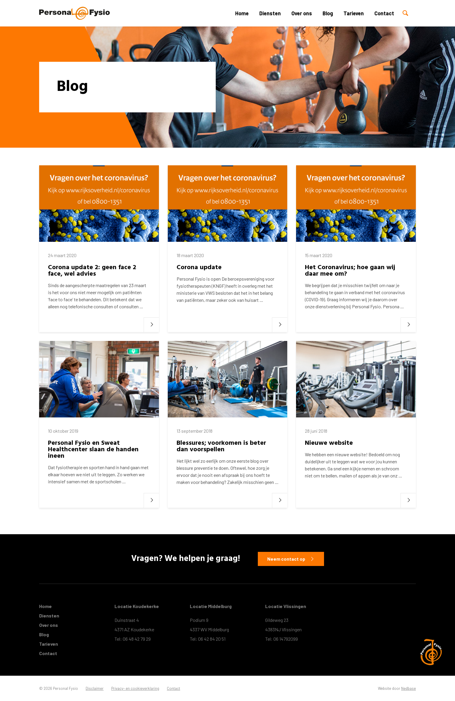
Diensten (270, 13)
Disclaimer (95, 688)
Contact (384, 13)
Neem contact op (286, 559)
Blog (328, 13)
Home (242, 13)
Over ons (301, 13)
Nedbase (408, 688)
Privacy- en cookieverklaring (135, 688)
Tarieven (353, 13)
